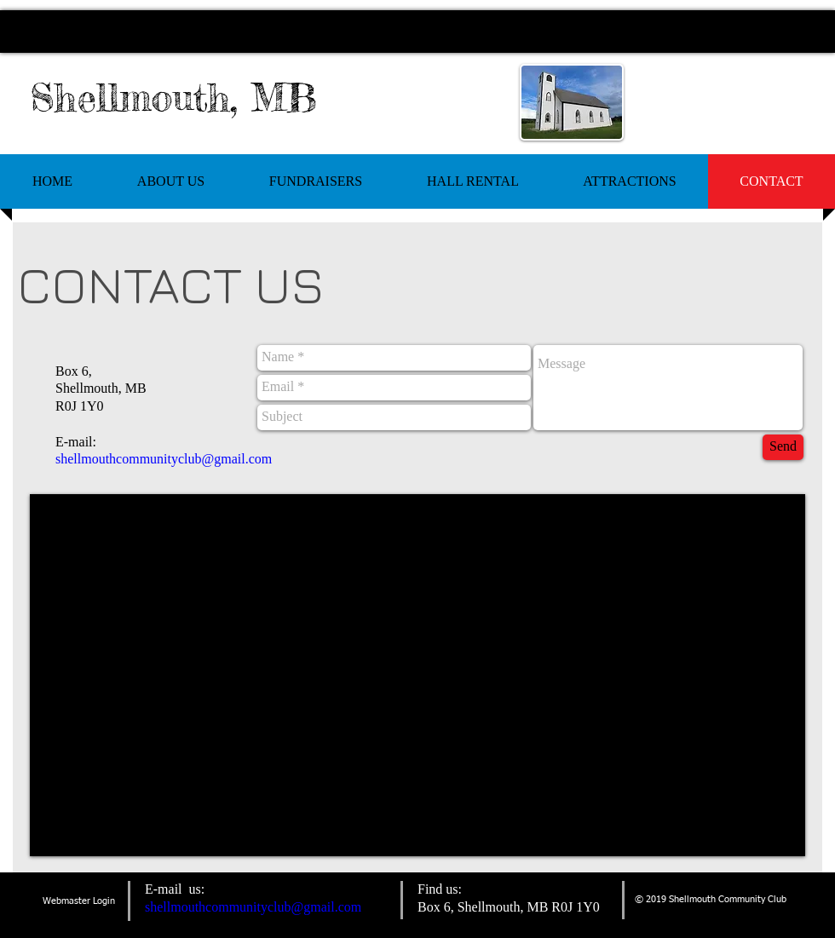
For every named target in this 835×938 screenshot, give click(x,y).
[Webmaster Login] (79, 901)
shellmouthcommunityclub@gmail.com (163, 459)
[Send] (783, 447)
